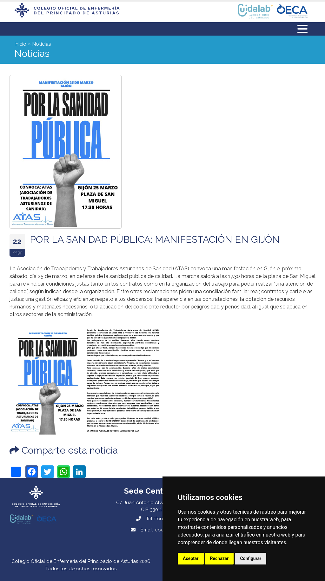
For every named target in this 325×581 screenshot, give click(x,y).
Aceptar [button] (191, 558)
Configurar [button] (250, 558)
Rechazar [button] (219, 558)
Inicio (20, 44)
